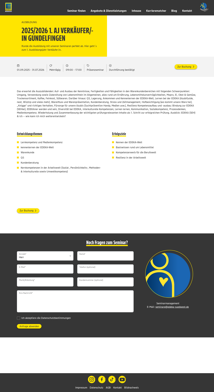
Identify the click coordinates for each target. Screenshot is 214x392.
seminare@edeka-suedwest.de (172, 332)
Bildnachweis (131, 387)
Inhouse (136, 10)
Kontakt (187, 10)
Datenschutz (96, 387)
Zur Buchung (184, 92)
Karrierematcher (156, 10)
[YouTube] (122, 379)
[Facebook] (102, 379)
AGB (108, 387)
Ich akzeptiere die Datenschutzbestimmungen (46, 343)
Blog (174, 10)
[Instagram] (92, 379)
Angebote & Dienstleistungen (109, 10)
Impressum (81, 387)
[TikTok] (112, 379)
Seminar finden (76, 10)
